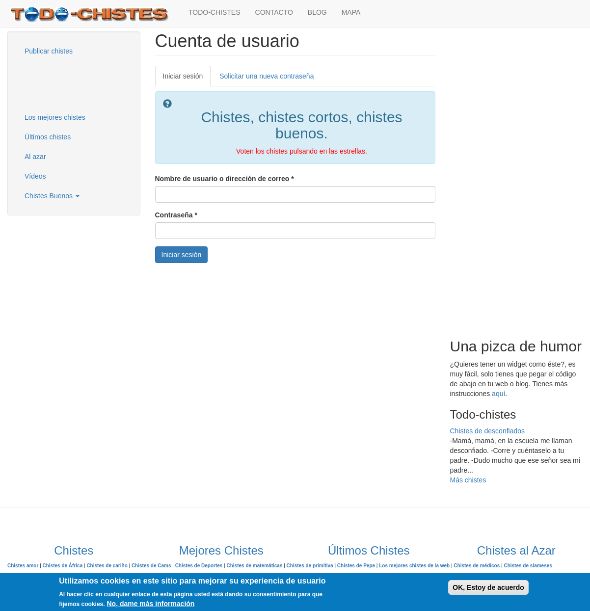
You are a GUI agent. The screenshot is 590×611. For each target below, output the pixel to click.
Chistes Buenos (52, 196)
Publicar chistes (49, 51)
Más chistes (468, 480)
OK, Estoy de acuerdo (488, 587)
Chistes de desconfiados (487, 431)
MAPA (351, 12)
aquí (498, 394)
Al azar (35, 156)
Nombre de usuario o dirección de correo (224, 179)
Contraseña (176, 215)
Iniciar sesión (187, 78)
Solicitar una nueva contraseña (266, 76)
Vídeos (35, 176)
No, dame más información (150, 604)
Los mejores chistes (55, 117)
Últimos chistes (48, 137)
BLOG (317, 12)
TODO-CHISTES (214, 12)
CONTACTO (274, 12)
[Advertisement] (66, 83)
